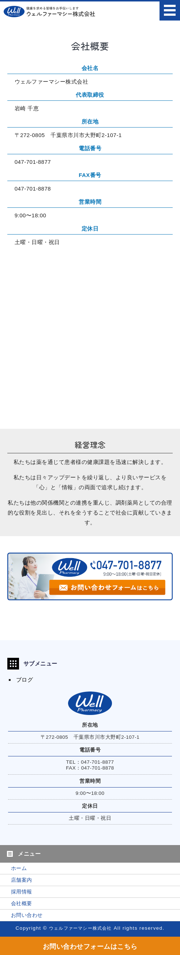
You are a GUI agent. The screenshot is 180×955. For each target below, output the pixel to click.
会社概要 (21, 903)
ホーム (19, 868)
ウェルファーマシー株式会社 (80, 928)
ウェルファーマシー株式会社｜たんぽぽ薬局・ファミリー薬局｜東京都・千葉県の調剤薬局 (49, 11)
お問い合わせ (27, 915)
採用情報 (21, 892)
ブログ (24, 679)
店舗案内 (21, 880)
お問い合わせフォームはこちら (90, 946)
